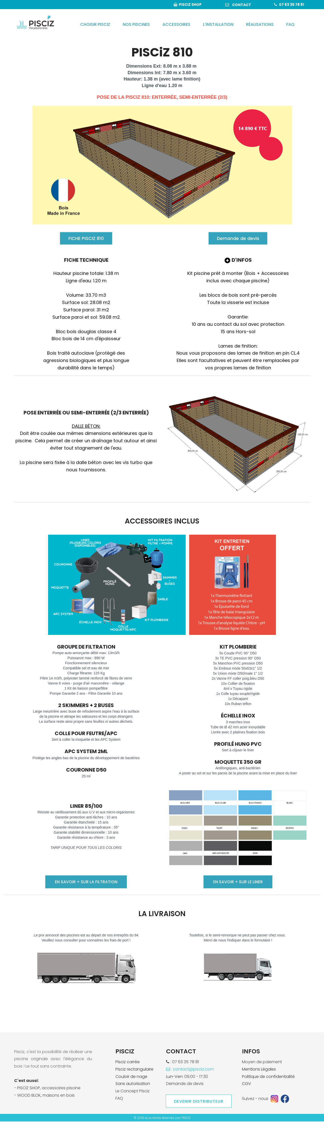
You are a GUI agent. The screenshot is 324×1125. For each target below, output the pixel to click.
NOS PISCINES (136, 24)
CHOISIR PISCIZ (95, 24)
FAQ (290, 24)
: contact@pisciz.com (190, 1072)
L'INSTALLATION (218, 24)
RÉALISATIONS (260, 24)
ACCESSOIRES (176, 24)
